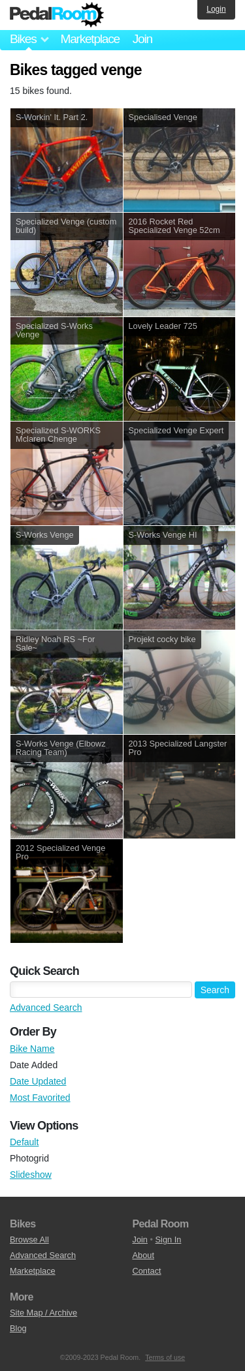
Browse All (29, 1239)
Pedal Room (57, 15)
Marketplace (89, 39)
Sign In (168, 1239)
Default (24, 1142)
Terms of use (165, 1357)
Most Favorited (40, 1097)
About (143, 1255)
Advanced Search (46, 1007)
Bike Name (32, 1048)
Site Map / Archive (43, 1312)
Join (142, 39)
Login (215, 9)
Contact (147, 1271)
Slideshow (31, 1174)
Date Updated (38, 1081)
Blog (18, 1328)
